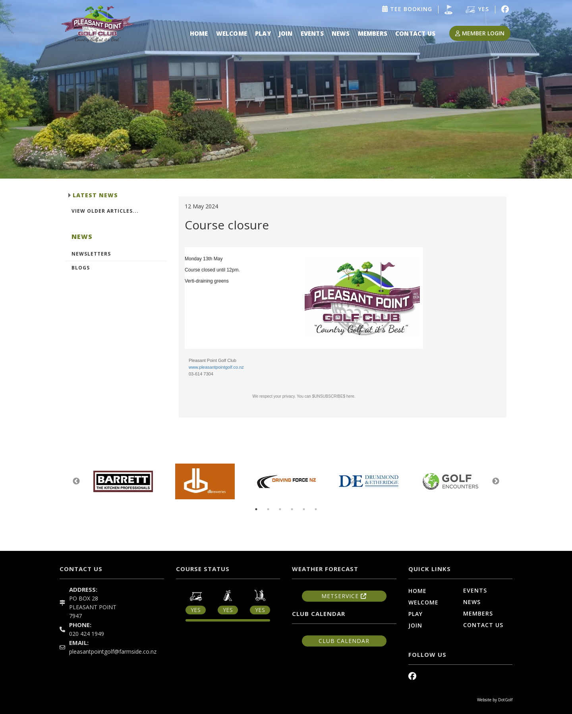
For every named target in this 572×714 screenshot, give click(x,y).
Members (372, 33)
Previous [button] (76, 481)
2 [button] (268, 509)
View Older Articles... (105, 211)
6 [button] (316, 509)
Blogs (81, 267)
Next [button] (496, 481)
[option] (286, 89)
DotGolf (505, 699)
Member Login (479, 33)
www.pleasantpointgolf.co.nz (216, 367)
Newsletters (91, 253)
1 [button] (256, 509)
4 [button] (292, 509)
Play (263, 33)
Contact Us (415, 33)
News (341, 33)
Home (199, 33)
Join (286, 33)
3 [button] (280, 509)
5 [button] (304, 509)
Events (312, 33)
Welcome (231, 33)
